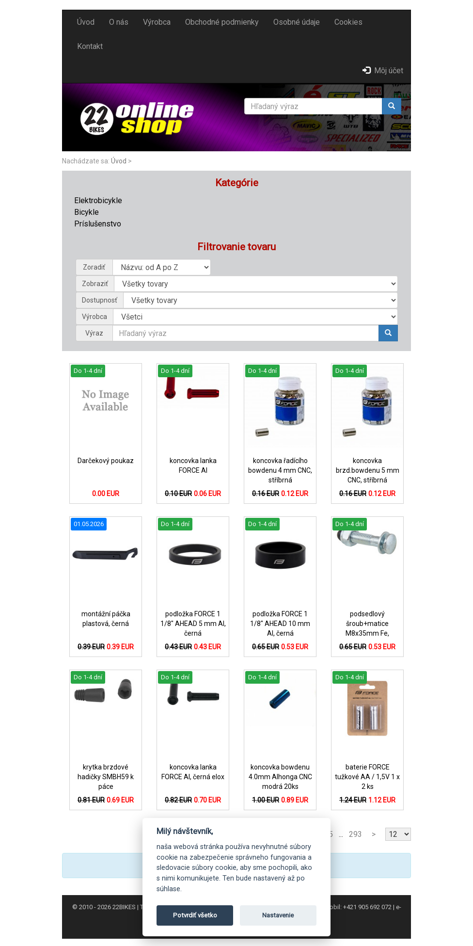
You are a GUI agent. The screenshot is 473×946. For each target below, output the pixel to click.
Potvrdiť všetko (195, 915)
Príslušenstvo (97, 223)
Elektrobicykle (98, 200)
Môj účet (383, 70)
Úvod (86, 22)
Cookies (348, 22)
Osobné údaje (296, 22)
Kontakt (90, 46)
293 (355, 834)
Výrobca (157, 22)
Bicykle (86, 212)
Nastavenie (278, 915)
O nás (118, 22)
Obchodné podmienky (222, 22)
